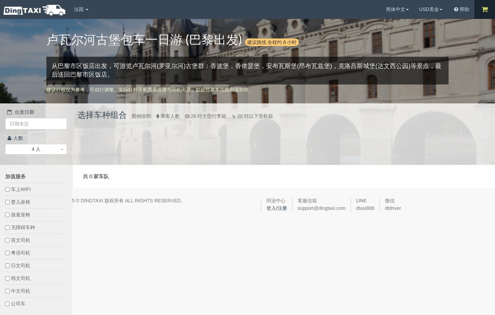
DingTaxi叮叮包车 (34, 10)
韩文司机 (17, 278)
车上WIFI (18, 189)
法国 (81, 9)
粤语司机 (17, 253)
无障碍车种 (20, 227)
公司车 (15, 303)
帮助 (461, 9)
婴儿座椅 (17, 202)
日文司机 (17, 265)
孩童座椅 (17, 214)
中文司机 (17, 291)
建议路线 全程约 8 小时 (272, 42)
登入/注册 (276, 208)
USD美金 (430, 9)
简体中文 (397, 9)
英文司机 (17, 240)
